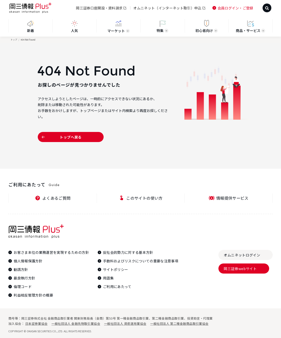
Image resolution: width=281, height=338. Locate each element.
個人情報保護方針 (28, 260)
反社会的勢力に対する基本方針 (128, 252)
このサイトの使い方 (144, 198)
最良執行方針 (24, 278)
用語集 (108, 278)
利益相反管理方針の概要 (33, 295)
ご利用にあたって (117, 286)
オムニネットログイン (242, 255)
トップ (14, 39)
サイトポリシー (115, 269)
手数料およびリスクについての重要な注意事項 (140, 260)
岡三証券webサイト (240, 268)
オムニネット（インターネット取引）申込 (167, 8)
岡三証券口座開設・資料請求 (99, 8)
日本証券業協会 (36, 323)
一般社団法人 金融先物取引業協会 (75, 323)
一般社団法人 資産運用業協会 (125, 323)
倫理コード (23, 286)
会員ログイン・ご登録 (235, 8)
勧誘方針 (21, 269)
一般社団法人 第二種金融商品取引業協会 (179, 323)
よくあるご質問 (56, 198)
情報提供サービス (232, 198)
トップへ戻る (71, 137)
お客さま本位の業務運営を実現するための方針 (51, 252)
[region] (140, 28)
